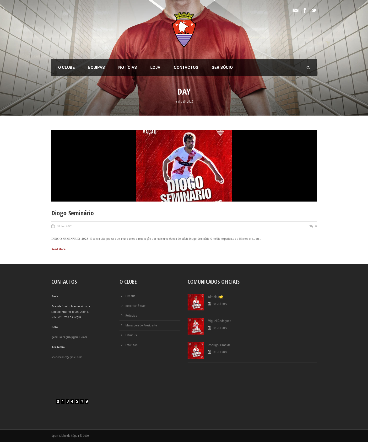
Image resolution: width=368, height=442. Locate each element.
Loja (155, 67)
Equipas (96, 67)
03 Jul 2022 (220, 352)
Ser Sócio (222, 67)
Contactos (186, 67)
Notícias (127, 67)
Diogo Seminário (72, 212)
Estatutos (131, 345)
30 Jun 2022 (64, 226)
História (130, 296)
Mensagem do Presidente (141, 325)
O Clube (66, 67)
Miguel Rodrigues (219, 321)
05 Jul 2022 (220, 328)
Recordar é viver (135, 306)
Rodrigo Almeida (219, 345)
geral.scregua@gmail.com (69, 337)
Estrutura (131, 335)
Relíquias (131, 315)
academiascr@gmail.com (66, 357)
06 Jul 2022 (220, 304)
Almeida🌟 (215, 297)
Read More (58, 249)
